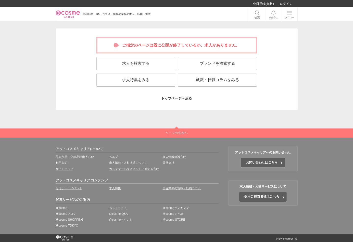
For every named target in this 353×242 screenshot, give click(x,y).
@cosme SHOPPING (70, 219)
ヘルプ (113, 157)
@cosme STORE (174, 219)
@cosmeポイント (121, 219)
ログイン (286, 4)
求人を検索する (136, 63)
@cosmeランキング (176, 208)
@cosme (61, 208)
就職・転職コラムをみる (217, 80)
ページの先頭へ (176, 133)
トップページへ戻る (176, 98)
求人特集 (115, 188)
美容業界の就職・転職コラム (182, 188)
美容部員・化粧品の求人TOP (75, 157)
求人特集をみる (136, 80)
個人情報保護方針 (174, 157)
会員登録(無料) (263, 4)
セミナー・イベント (69, 188)
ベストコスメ (118, 208)
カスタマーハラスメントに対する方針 (134, 169)
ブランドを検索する (217, 63)
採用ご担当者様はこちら (261, 196)
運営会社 (168, 163)
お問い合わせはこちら (262, 162)
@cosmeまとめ (173, 214)
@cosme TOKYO (67, 225)
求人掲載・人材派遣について (128, 163)
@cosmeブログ (66, 214)
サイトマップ (64, 169)
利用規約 (61, 163)
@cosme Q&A (118, 214)
